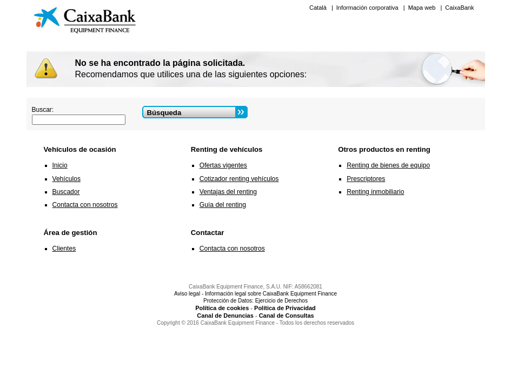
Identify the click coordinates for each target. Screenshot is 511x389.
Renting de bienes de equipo (388, 165)
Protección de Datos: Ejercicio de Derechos (255, 301)
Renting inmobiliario (375, 192)
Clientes (64, 248)
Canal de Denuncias (225, 315)
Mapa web (422, 7)
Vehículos (66, 179)
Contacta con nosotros (85, 205)
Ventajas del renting (228, 192)
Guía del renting (223, 205)
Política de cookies (222, 308)
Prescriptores (366, 179)
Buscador (66, 192)
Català (318, 7)
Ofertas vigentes (223, 165)
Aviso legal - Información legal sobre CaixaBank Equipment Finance (255, 294)
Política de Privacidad (285, 308)
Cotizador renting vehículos (239, 179)
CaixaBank (459, 7)
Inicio (60, 165)
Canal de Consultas (286, 315)
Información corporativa (368, 7)
